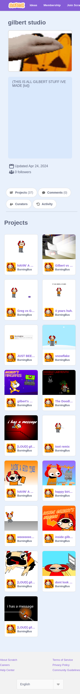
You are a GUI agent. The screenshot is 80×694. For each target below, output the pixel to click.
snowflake (62, 356)
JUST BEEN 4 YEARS (26, 356)
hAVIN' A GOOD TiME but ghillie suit (26, 265)
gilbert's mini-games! (26, 401)
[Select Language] (40, 684)
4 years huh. (64, 311)
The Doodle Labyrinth (64, 401)
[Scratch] (16, 5)
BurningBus (24, 269)
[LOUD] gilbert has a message (26, 627)
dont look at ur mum (64, 582)
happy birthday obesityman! (64, 491)
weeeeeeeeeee (26, 537)
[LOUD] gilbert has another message (26, 582)
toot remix (62, 446)
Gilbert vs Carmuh (64, 265)
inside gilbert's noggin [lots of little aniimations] (64, 537)
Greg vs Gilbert (26, 311)
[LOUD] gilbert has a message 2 (26, 446)
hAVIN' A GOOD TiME (26, 491)
